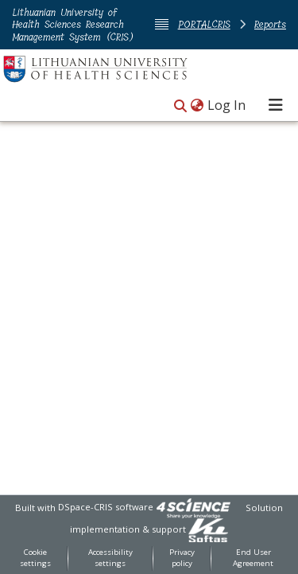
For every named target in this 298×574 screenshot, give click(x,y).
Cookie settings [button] (35, 558)
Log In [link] (227, 105)
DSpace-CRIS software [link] (105, 507)
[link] (193, 507)
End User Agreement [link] (253, 558)
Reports (270, 24)
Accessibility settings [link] (110, 558)
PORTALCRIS (204, 24)
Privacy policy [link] (182, 558)
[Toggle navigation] (275, 105)
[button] (180, 106)
